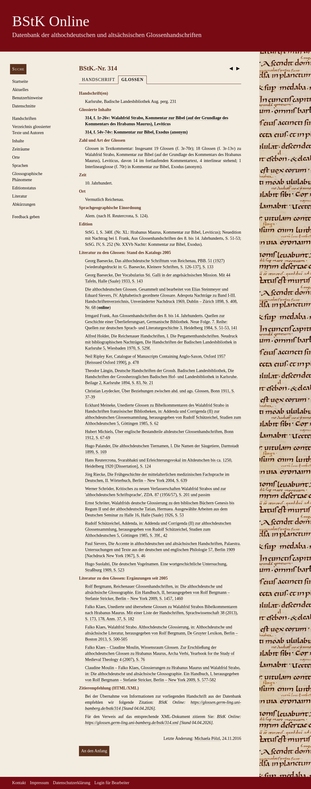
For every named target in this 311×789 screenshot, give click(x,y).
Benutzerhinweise (27, 98)
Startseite (20, 81)
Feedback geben (26, 217)
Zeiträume (21, 149)
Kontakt (19, 783)
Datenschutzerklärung (71, 783)
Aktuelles (20, 89)
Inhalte (18, 141)
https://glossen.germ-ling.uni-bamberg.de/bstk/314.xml (131, 722)
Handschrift (98, 79)
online (103, 307)
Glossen (132, 79)
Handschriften (24, 118)
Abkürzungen (23, 204)
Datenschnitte (24, 106)
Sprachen (20, 165)
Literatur (19, 196)
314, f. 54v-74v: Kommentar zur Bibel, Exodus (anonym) (136, 132)
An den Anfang (94, 751)
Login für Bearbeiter (111, 783)
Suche (18, 69)
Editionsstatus (24, 188)
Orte (16, 157)
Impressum (39, 783)
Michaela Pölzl (207, 738)
